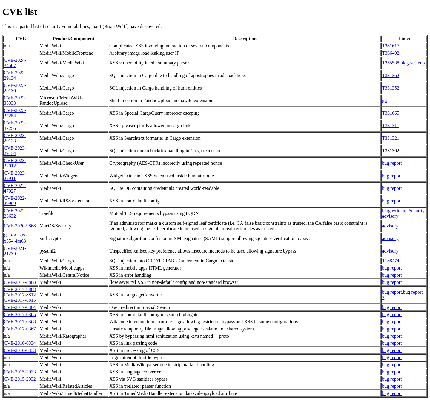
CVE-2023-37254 (15, 113)
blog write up (394, 210)
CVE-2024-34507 (15, 63)
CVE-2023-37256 (15, 125)
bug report (392, 163)
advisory (390, 225)
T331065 (390, 113)
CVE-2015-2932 (20, 378)
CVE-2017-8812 (20, 294)
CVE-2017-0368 (20, 321)
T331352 (390, 87)
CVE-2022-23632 (15, 213)
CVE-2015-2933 (20, 371)
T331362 (390, 75)
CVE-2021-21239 (15, 251)
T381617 (390, 45)
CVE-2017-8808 (20, 282)
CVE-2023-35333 (15, 100)
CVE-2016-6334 (20, 343)
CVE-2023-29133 (15, 138)
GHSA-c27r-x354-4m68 (16, 238)
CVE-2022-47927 (15, 188)
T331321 (390, 138)
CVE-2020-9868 (20, 225)
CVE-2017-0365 (20, 314)
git (384, 100)
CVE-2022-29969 (15, 201)
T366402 (390, 53)
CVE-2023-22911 (15, 175)
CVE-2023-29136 (15, 88)
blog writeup (412, 62)
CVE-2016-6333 (20, 350)
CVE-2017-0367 (20, 328)
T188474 (390, 260)
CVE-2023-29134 (15, 75)
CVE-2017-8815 (20, 300)
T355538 (390, 62)
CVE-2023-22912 (15, 163)
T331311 (390, 125)
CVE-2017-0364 (20, 307)
